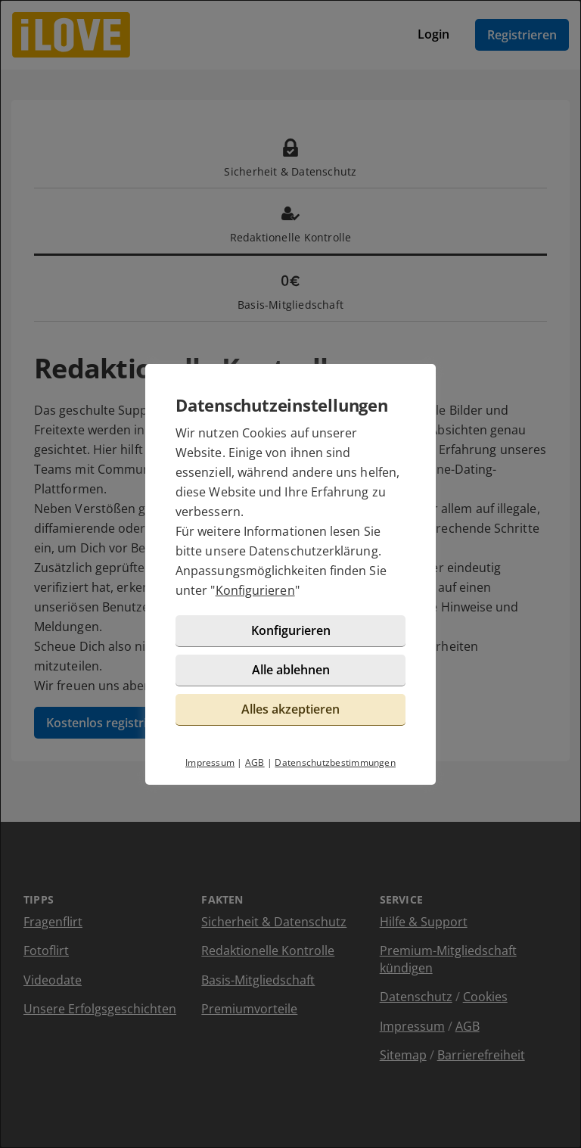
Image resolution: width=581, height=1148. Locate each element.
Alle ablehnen (291, 669)
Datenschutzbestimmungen (335, 762)
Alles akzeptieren (290, 709)
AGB (255, 762)
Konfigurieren (255, 590)
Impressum (210, 762)
